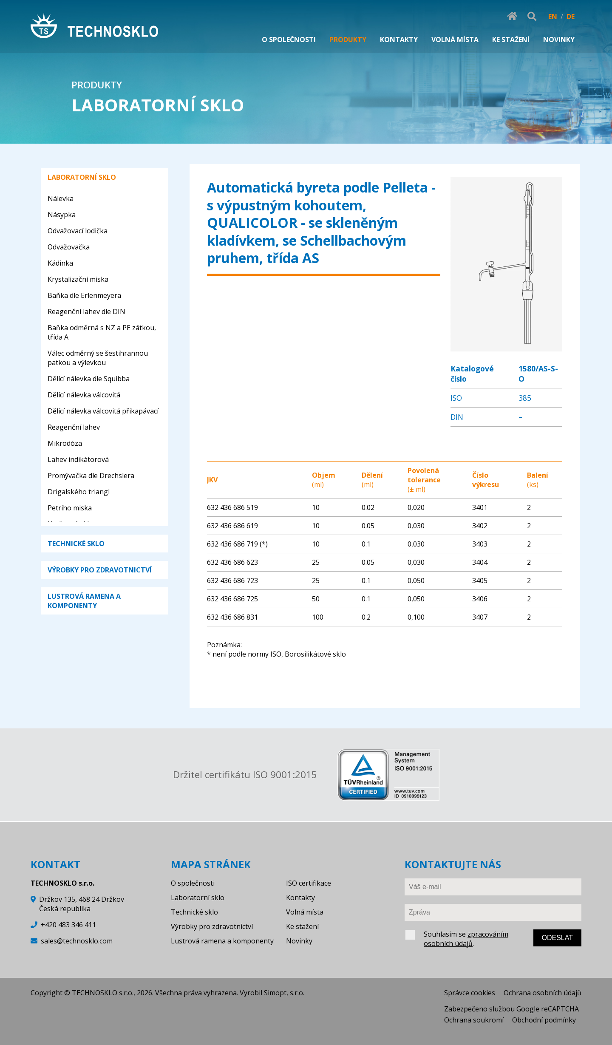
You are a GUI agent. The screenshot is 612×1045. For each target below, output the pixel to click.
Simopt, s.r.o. (284, 992)
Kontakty (300, 897)
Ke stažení (302, 926)
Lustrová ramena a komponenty (222, 941)
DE (571, 16)
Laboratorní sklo (197, 897)
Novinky (299, 941)
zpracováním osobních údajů (466, 938)
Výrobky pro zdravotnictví (212, 926)
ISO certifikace (308, 883)
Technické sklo (194, 912)
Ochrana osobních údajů (542, 992)
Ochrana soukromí (474, 1020)
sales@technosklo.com (77, 941)
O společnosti (193, 883)
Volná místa (304, 912)
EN (552, 16)
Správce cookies (469, 992)
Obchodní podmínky (544, 1020)
